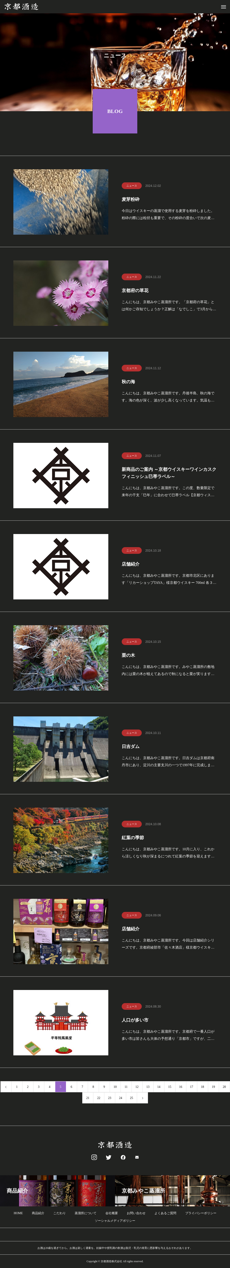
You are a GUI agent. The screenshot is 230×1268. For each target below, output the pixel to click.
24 (120, 1098)
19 (213, 1087)
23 (109, 1098)
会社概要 (111, 1213)
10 (115, 1087)
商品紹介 (38, 1213)
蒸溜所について (86, 1213)
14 (158, 1087)
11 (126, 1087)
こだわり (59, 1213)
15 (169, 1087)
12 (137, 1087)
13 (148, 1087)
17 (191, 1087)
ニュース (131, 186)
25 (131, 1098)
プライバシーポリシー (200, 1213)
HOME (18, 1213)
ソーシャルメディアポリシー (115, 1220)
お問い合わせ (136, 1213)
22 (98, 1098)
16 (180, 1087)
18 (202, 1087)
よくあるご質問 (165, 1213)
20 (224, 1087)
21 (87, 1098)
